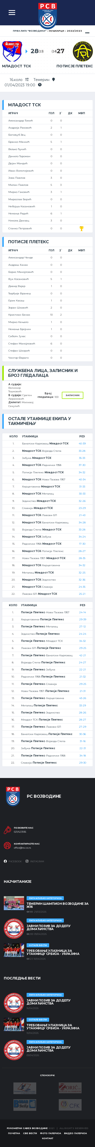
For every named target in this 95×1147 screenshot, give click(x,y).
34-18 (83, 755)
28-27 (82, 551)
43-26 (82, 698)
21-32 (83, 676)
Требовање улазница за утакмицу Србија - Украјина (53, 952)
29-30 (82, 762)
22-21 (82, 669)
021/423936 (20, 832)
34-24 (82, 536)
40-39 (82, 443)
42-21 (82, 655)
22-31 (83, 748)
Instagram (35, 861)
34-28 (82, 522)
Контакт (47, 1138)
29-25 (82, 648)
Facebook (13, 861)
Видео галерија (75, 1133)
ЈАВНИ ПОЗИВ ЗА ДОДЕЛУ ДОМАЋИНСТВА (48, 927)
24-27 (82, 662)
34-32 (82, 472)
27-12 (82, 626)
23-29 (82, 508)
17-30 (82, 543)
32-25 (82, 572)
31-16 (83, 741)
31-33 (82, 486)
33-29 (82, 705)
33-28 (82, 451)
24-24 (82, 634)
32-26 (82, 501)
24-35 (82, 586)
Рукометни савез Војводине (27, 1128)
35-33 (82, 458)
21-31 (83, 691)
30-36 (82, 734)
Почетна (14, 1133)
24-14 (82, 612)
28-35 (82, 558)
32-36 (82, 579)
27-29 (82, 726)
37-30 (82, 465)
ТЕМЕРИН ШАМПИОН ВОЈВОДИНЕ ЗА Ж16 (58, 905)
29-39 (82, 619)
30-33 (82, 493)
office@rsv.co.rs (22, 848)
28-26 (82, 712)
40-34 (82, 479)
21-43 (82, 515)
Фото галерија (50, 1133)
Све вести (30, 1133)
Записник (73, 395)
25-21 (82, 594)
